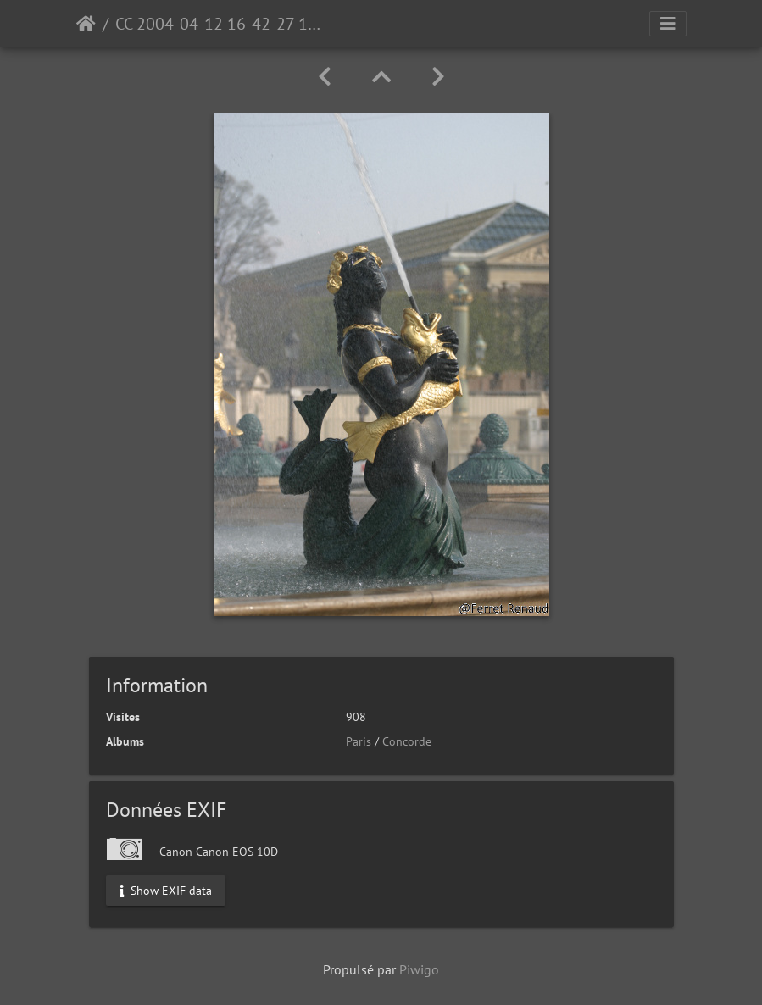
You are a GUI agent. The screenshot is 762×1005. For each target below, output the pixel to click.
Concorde (406, 741)
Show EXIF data (166, 889)
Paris (358, 741)
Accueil (86, 23)
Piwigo (419, 969)
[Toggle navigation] (668, 23)
